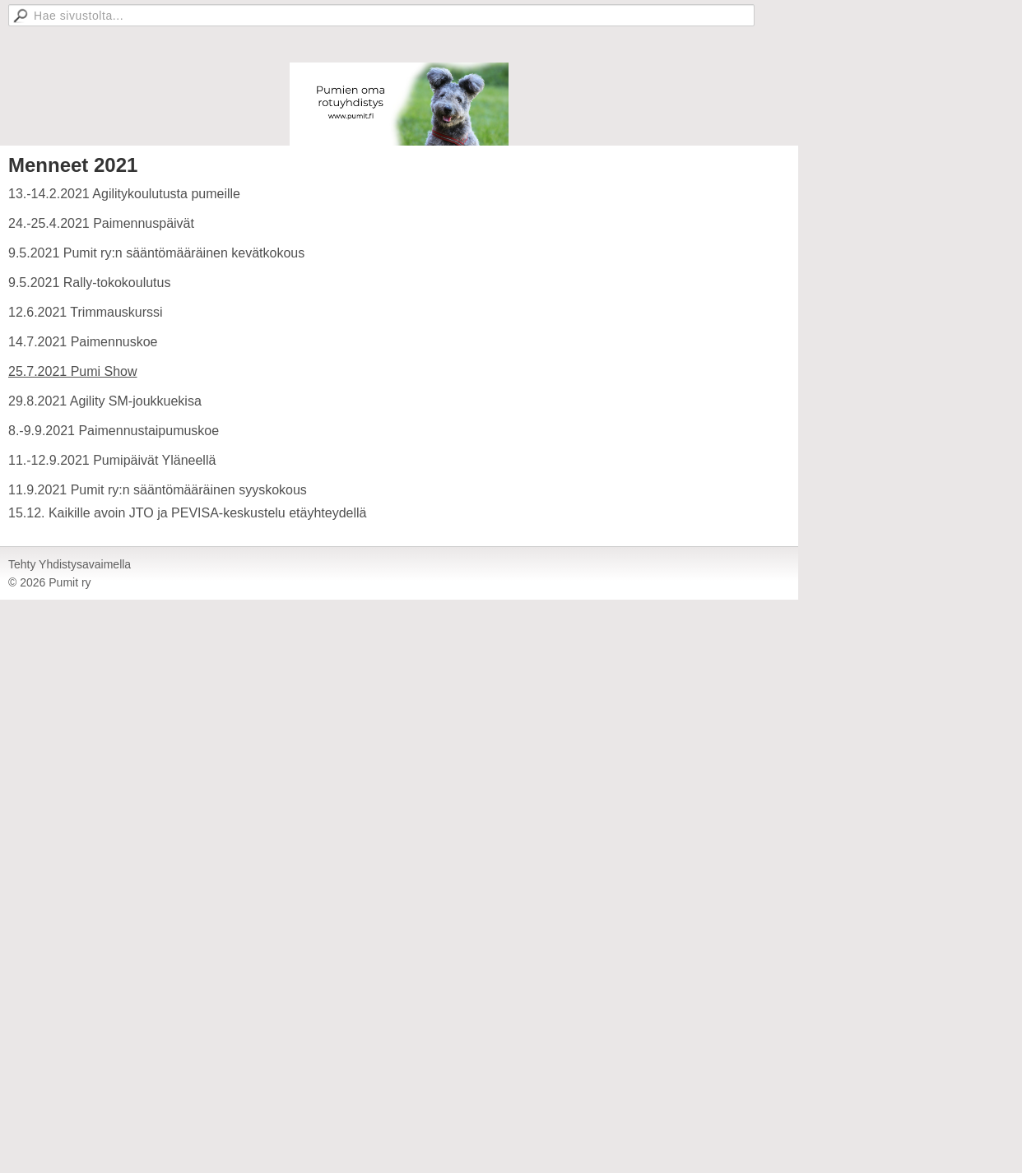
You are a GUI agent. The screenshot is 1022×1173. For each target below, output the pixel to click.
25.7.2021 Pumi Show (72, 371)
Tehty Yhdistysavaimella (69, 564)
